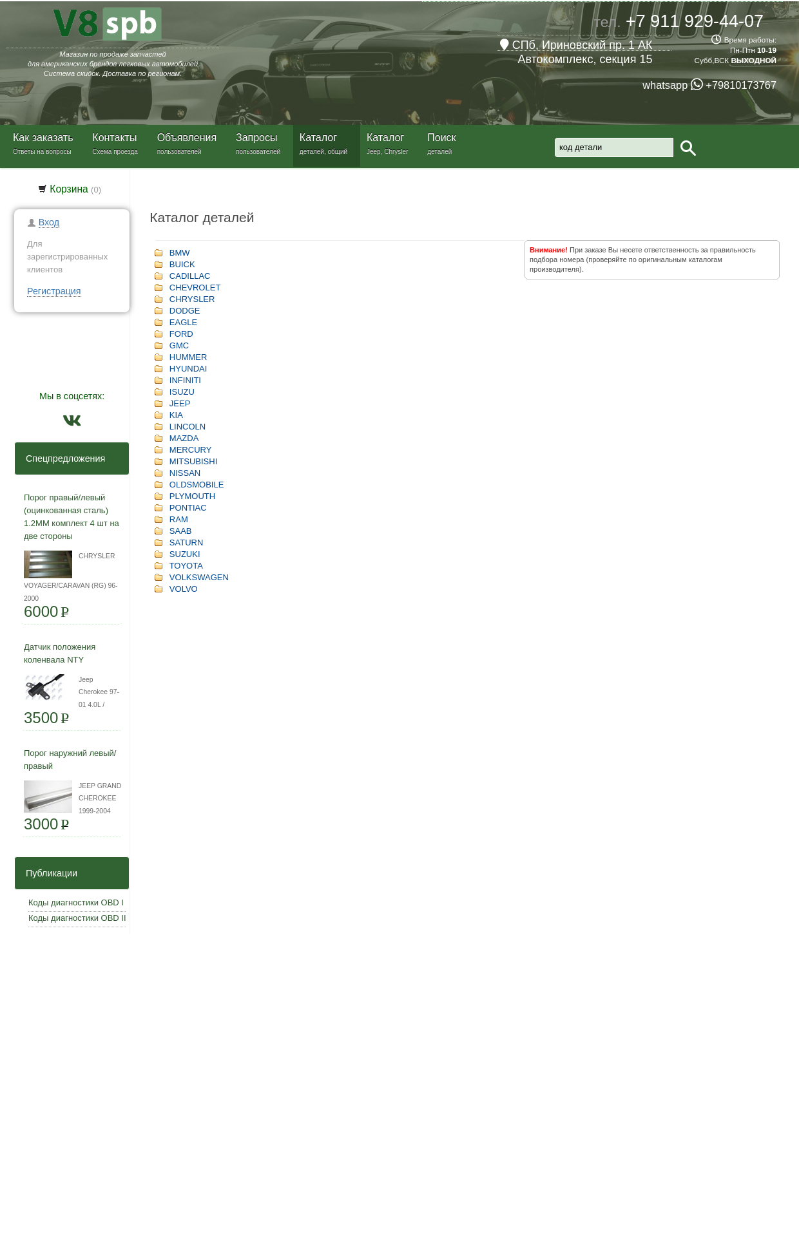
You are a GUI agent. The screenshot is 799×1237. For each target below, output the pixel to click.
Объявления (187, 137)
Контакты (114, 137)
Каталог (318, 137)
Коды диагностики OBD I (76, 902)
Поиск (441, 137)
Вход (49, 222)
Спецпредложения (61, 458)
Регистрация (54, 291)
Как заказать (43, 137)
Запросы (257, 137)
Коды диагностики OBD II (77, 918)
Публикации (47, 873)
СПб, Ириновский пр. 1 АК (576, 45)
